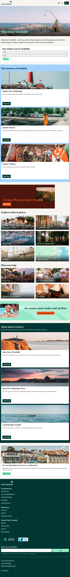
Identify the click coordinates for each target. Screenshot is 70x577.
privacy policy (32, 553)
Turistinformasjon (6, 563)
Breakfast (5, 570)
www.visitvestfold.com (7, 560)
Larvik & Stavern (6, 503)
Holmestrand (5, 491)
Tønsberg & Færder (6, 497)
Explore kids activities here (46, 313)
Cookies (3, 528)
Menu (66, 3)
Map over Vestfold (6, 516)
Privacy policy (5, 526)
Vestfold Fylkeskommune (8, 566)
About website (5, 531)
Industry (3, 513)
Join (60, 550)
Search (5, 59)
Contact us (4, 510)
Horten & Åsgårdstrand (7, 494)
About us (3, 523)
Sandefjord (4, 500)
